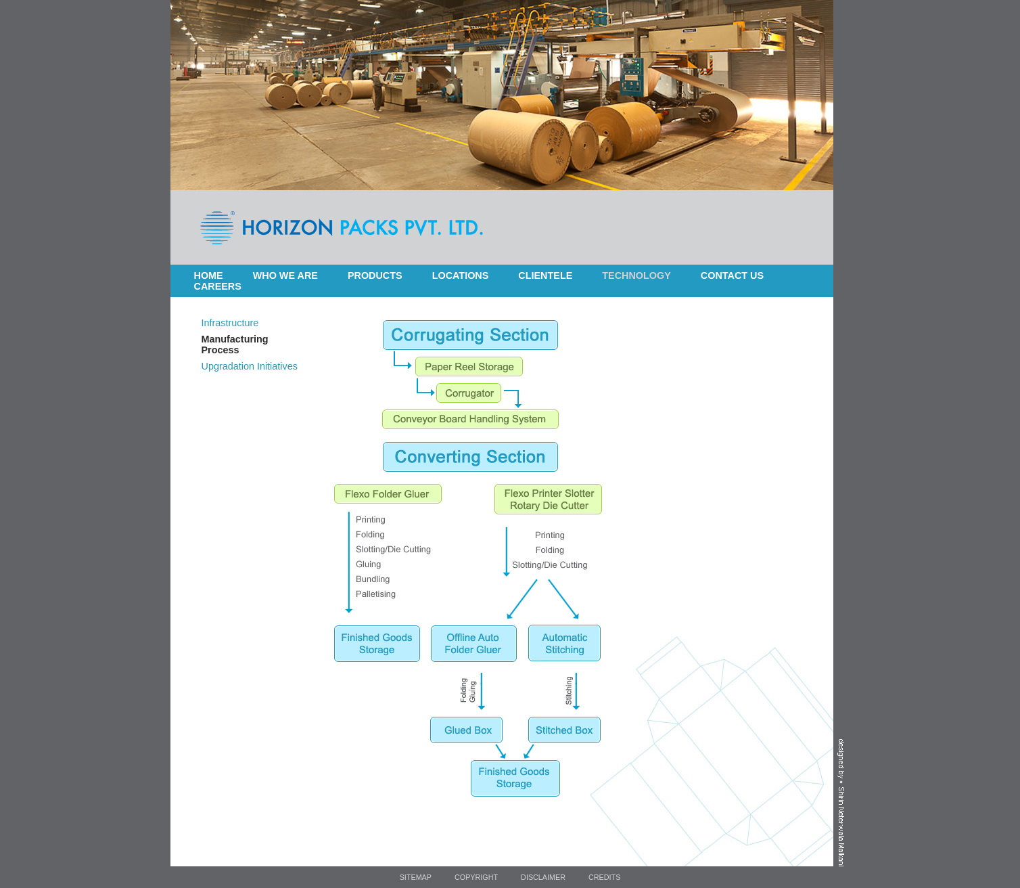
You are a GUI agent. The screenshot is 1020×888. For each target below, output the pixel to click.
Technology (636, 275)
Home (208, 275)
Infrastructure (230, 322)
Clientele (545, 275)
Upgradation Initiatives (250, 366)
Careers (217, 286)
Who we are (285, 275)
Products (375, 275)
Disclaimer (543, 877)
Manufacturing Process (235, 344)
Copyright (476, 877)
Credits (604, 877)
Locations (460, 275)
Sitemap (416, 877)
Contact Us (732, 275)
